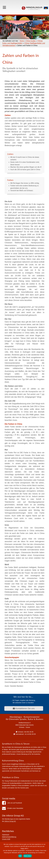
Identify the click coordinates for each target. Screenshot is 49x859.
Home (22, 41)
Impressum (5, 834)
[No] (46, 850)
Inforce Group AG (10, 821)
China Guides (31, 41)
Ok (20, 856)
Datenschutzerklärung (9, 837)
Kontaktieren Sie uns (24, 708)
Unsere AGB (6, 839)
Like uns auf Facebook (12, 803)
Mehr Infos (27, 856)
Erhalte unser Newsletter (12, 808)
